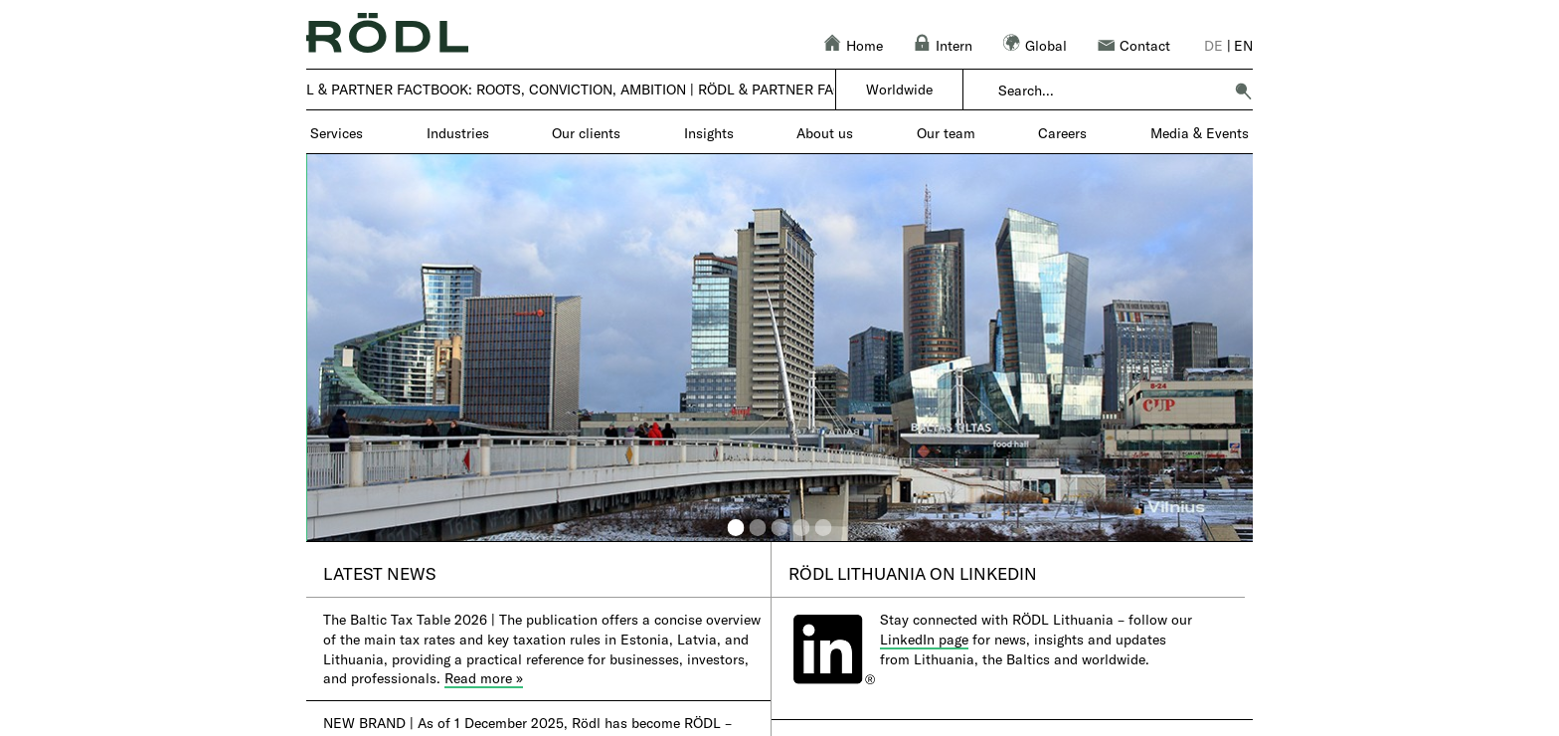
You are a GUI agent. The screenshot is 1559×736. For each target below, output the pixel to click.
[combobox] (1110, 90)
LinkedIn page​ (924, 639)
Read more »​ (483, 677)
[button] (1243, 90)
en (1243, 45)
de (1213, 45)
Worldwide (899, 89)
